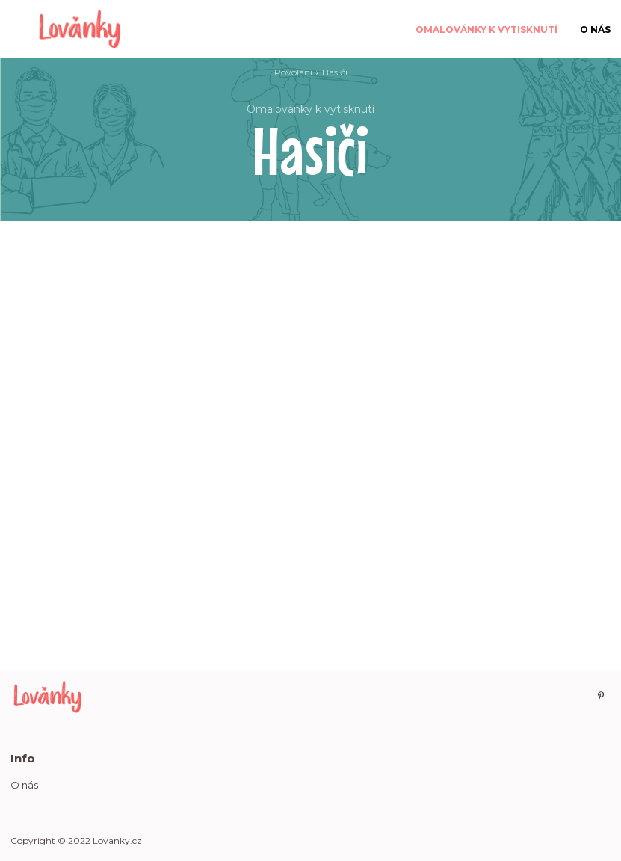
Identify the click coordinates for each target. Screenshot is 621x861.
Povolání (293, 72)
